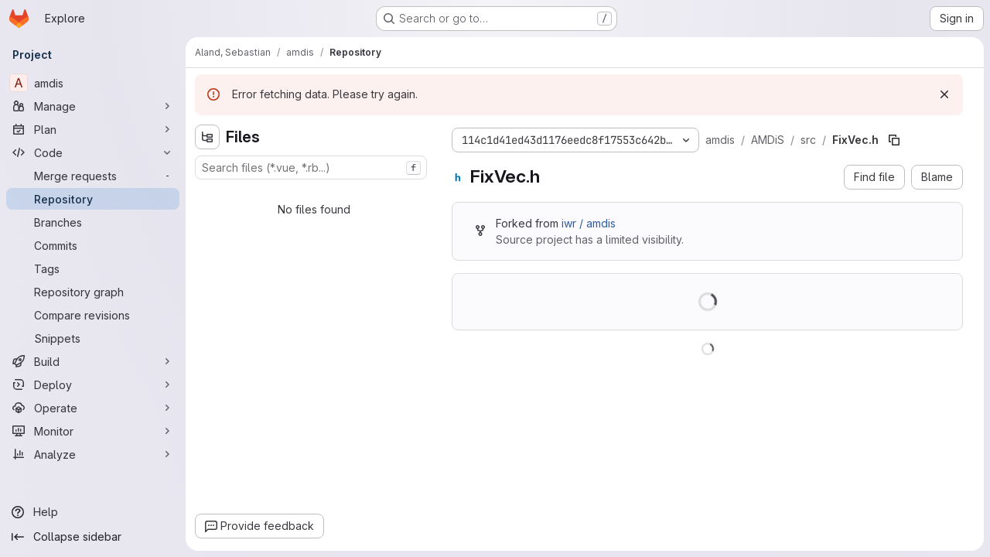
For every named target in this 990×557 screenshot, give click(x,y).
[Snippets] (92, 338)
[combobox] (311, 167)
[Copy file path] (894, 140)
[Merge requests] (92, 175)
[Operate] (92, 408)
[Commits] (92, 245)
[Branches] (92, 222)
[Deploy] (92, 384)
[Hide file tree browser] (207, 137)
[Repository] (92, 199)
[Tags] (92, 268)
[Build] (92, 361)
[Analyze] (92, 454)
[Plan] (92, 129)
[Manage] (92, 106)
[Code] (92, 152)
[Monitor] (92, 431)
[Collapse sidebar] (92, 537)
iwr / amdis (589, 223)
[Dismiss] (944, 94)
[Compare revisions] (92, 315)
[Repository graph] (92, 291)
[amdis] (92, 83)
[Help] (92, 512)
